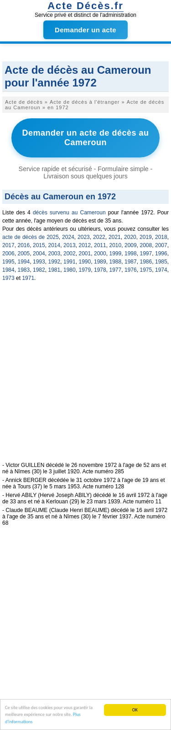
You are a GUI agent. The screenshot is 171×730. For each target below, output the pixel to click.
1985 (161, 262)
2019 (146, 237)
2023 (84, 237)
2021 (115, 237)
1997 (146, 253)
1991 (69, 262)
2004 (39, 253)
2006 (8, 253)
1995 (8, 262)
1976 (130, 270)
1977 (115, 270)
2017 (8, 245)
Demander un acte (85, 30)
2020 (130, 237)
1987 (130, 262)
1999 (115, 253)
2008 (146, 245)
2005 (24, 253)
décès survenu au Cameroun (69, 212)
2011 (100, 245)
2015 (39, 245)
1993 (39, 262)
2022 (99, 237)
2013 (69, 245)
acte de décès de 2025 (30, 237)
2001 (85, 253)
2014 (54, 245)
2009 (130, 245)
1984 (8, 270)
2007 (161, 245)
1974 (161, 270)
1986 (146, 262)
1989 (100, 262)
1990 (85, 262)
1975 (146, 270)
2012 (85, 245)
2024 (68, 237)
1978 (100, 270)
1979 (85, 270)
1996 (161, 253)
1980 (69, 270)
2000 (100, 253)
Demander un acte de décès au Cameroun (85, 137)
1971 (28, 278)
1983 (24, 270)
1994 (24, 262)
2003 (54, 253)
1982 (39, 270)
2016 (24, 245)
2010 (115, 245)
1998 (130, 253)
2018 (161, 237)
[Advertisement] (85, 376)
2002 (69, 253)
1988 (115, 262)
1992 (54, 262)
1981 (54, 270)
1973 (8, 278)
